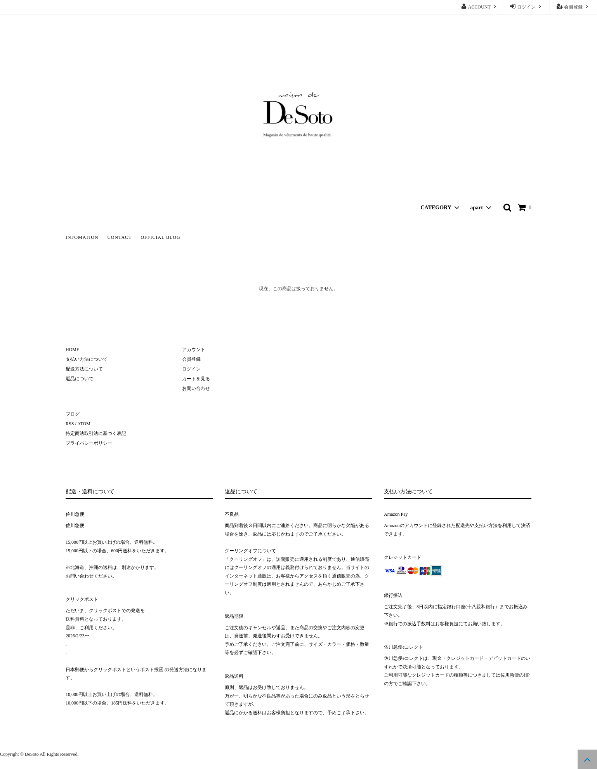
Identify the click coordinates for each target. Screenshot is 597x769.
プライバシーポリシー (89, 443)
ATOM (83, 423)
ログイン (526, 6)
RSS (70, 423)
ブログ (73, 414)
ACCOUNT (479, 6)
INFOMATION (82, 237)
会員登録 (573, 6)
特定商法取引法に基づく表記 (96, 433)
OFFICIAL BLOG (160, 237)
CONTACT (120, 237)
